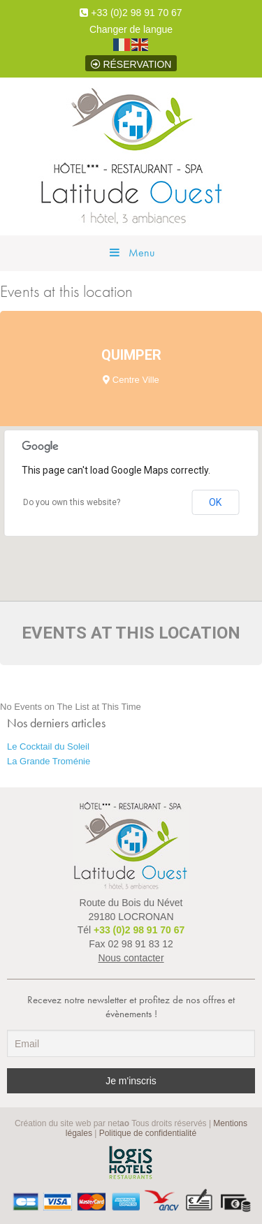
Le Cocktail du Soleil (48, 746)
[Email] (131, 1043)
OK (215, 502)
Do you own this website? (71, 502)
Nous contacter (130, 957)
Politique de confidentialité (147, 1133)
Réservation (131, 64)
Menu (131, 252)
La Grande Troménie (48, 761)
